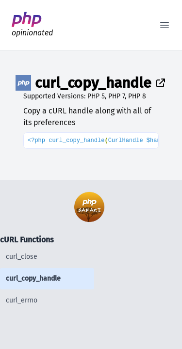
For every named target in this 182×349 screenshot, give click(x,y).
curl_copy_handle (33, 278)
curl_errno (21, 300)
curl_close (21, 257)
